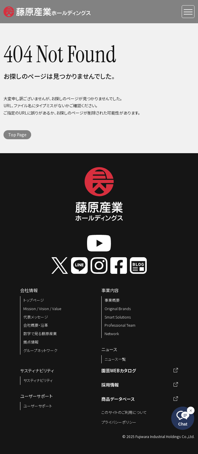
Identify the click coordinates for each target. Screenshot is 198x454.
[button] (47, 10)
